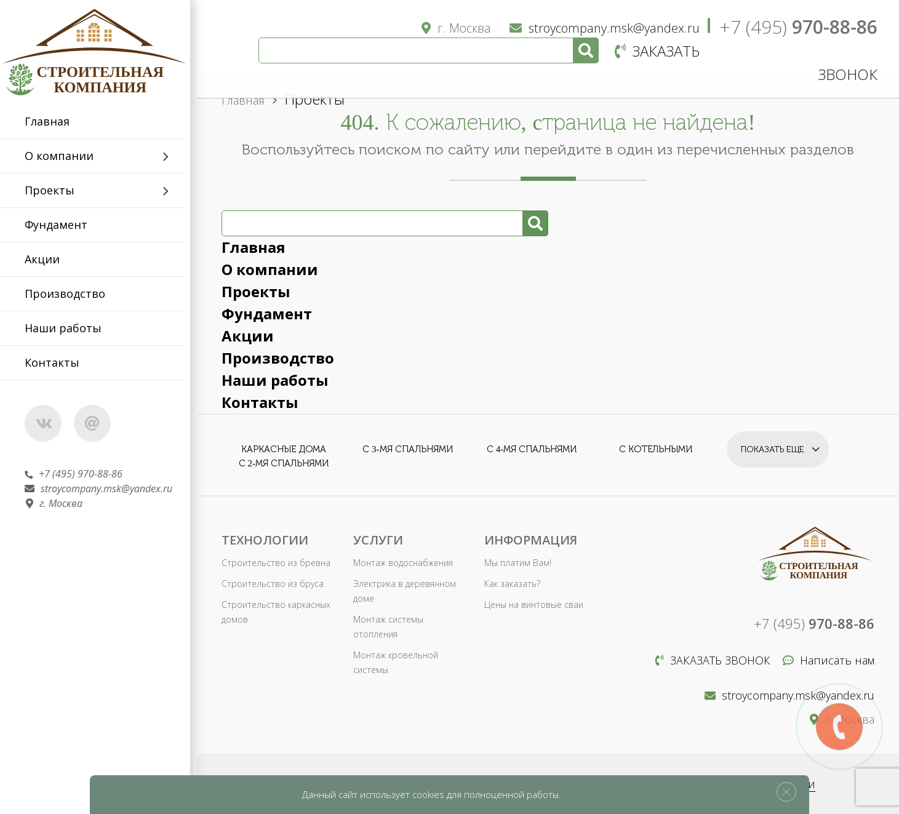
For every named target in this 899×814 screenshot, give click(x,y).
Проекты (56, 190)
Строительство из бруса (272, 583)
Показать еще (772, 449)
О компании (65, 155)
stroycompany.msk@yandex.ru (104, 488)
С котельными (655, 449)
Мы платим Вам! (517, 563)
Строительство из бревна (276, 563)
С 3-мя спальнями (407, 449)
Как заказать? (512, 583)
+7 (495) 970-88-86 (80, 474)
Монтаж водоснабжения (403, 563)
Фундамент (62, 224)
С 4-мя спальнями (532, 449)
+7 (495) (798, 26)
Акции (48, 259)
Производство (71, 293)
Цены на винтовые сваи (533, 604)
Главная (53, 121)
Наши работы (69, 328)
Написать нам (828, 660)
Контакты (58, 362)
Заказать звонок (712, 660)
